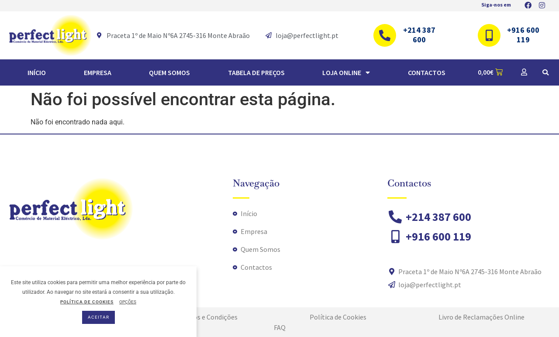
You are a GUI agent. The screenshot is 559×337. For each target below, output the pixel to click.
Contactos (426, 72)
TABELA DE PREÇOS (256, 72)
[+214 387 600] (384, 35)
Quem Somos (169, 72)
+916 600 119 (523, 35)
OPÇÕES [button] (127, 301)
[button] (545, 72)
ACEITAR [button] (98, 317)
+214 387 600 (419, 35)
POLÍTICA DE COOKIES (87, 301)
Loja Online (346, 72)
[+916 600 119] (489, 35)
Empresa (97, 72)
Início (37, 72)
